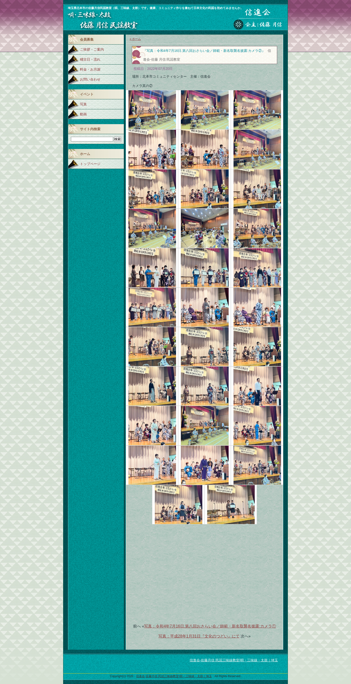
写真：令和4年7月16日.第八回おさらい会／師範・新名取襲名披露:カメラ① (210, 626)
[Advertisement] (204, 571)
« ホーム (135, 39)
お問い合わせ (90, 79)
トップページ (90, 164)
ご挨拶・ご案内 (92, 49)
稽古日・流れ (90, 59)
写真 (83, 104)
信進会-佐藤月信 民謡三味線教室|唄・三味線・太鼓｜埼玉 (234, 660)
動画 (83, 114)
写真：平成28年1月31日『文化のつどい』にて (199, 636)
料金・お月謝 (90, 69)
